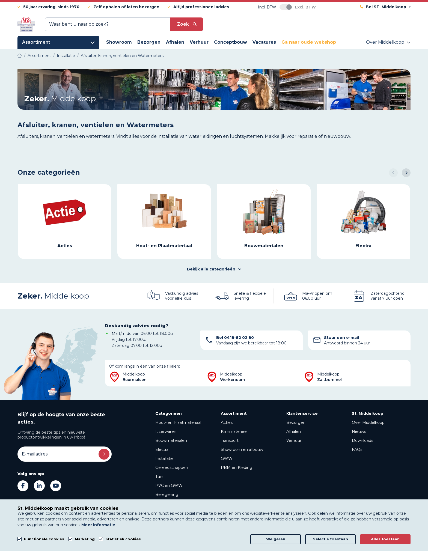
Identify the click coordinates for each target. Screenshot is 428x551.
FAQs (357, 449)
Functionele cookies (44, 539)
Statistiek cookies (123, 539)
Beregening (166, 494)
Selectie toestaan (330, 539)
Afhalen (293, 431)
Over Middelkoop (368, 422)
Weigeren (275, 539)
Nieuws (359, 431)
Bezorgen (295, 422)
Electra (161, 449)
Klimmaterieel (234, 431)
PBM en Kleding (236, 467)
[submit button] (186, 24)
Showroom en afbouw (242, 449)
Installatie (164, 458)
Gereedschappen (171, 467)
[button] (393, 172)
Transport (230, 440)
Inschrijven (104, 454)
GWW (227, 458)
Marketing (85, 539)
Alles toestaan (385, 539)
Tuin (159, 476)
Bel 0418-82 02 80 (235, 337)
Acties (227, 422)
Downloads (362, 440)
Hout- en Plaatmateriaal (178, 422)
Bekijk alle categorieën (214, 269)
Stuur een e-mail (341, 337)
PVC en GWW (169, 485)
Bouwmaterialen (171, 440)
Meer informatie (98, 524)
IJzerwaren (165, 431)
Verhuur (293, 440)
